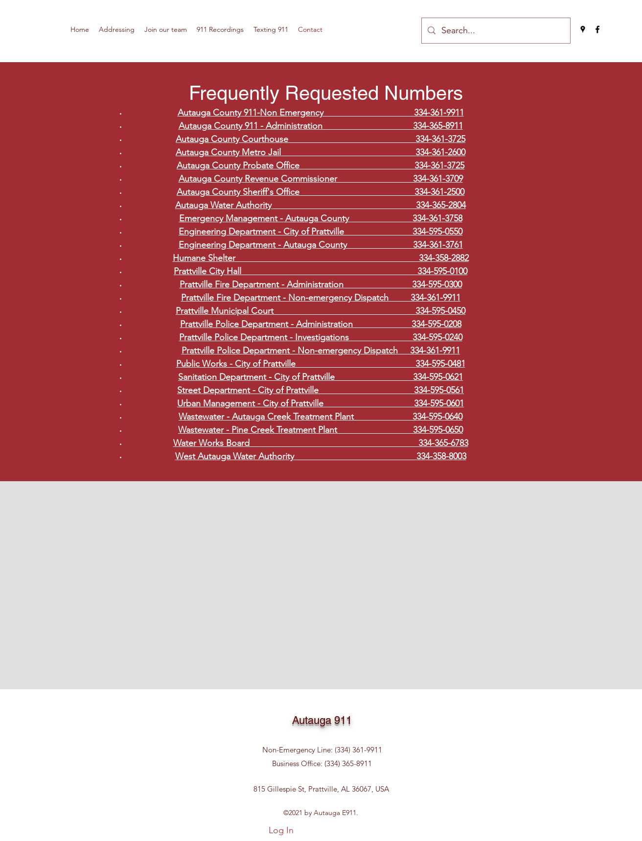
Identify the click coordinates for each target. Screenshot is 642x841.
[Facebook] (597, 29)
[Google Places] (583, 29)
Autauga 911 (322, 720)
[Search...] (495, 30)
